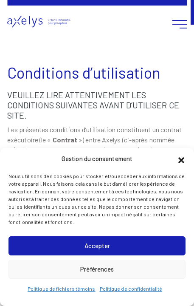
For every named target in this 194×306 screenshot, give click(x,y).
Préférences (97, 269)
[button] (181, 159)
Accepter (97, 245)
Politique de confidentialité (131, 289)
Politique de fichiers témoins (62, 289)
